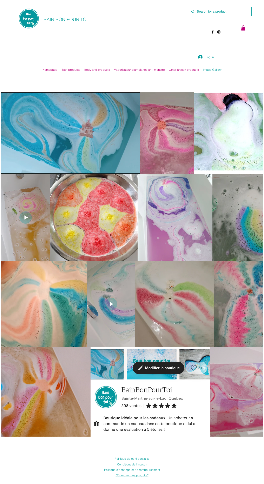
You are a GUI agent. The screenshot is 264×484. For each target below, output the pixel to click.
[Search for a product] (220, 11)
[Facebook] (213, 32)
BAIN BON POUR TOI (66, 19)
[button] (243, 28)
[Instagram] (219, 32)
